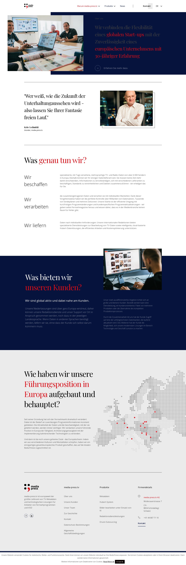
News (122, 6)
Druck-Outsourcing (108, 522)
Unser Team (69, 507)
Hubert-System (106, 502)
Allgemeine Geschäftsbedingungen (74, 532)
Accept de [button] (119, 562)
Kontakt (147, 6)
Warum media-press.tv (87, 6)
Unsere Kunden (71, 502)
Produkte (109, 6)
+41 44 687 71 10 (151, 517)
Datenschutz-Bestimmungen (77, 525)
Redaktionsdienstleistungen (112, 516)
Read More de (108, 562)
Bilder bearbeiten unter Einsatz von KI (115, 509)
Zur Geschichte (70, 513)
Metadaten (104, 496)
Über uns (68, 496)
